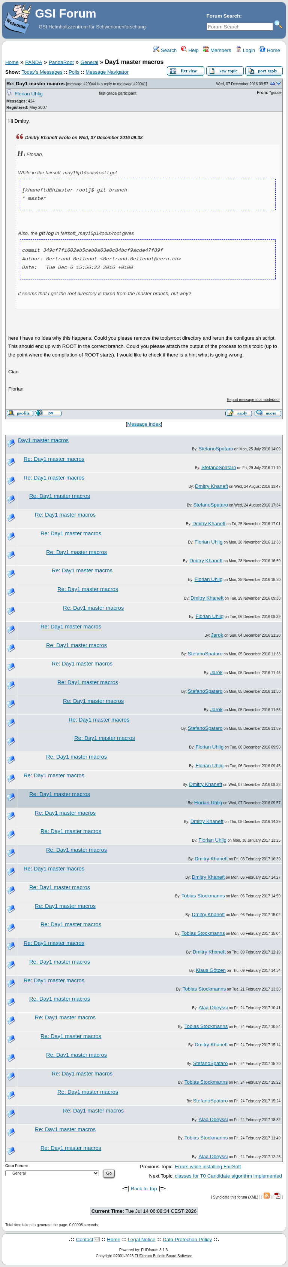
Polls (74, 72)
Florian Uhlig (29, 94)
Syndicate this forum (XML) (235, 1197)
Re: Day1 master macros (35, 83)
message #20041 (131, 84)
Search (165, 50)
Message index (144, 424)
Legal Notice (141, 1239)
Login (245, 50)
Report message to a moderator (253, 400)
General (89, 62)
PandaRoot (61, 62)
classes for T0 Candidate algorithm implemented (228, 1176)
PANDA (33, 62)
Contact (84, 1239)
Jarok (217, 635)
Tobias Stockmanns (203, 896)
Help (190, 50)
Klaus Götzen (211, 970)
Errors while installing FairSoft (208, 1166)
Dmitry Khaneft (211, 486)
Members (217, 50)
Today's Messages (41, 72)
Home (270, 50)
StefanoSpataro (215, 449)
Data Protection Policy (187, 1239)
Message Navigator (107, 72)
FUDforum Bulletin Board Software (163, 1256)
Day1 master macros (43, 440)
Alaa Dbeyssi (213, 1007)
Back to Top (144, 1188)
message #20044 (81, 84)
